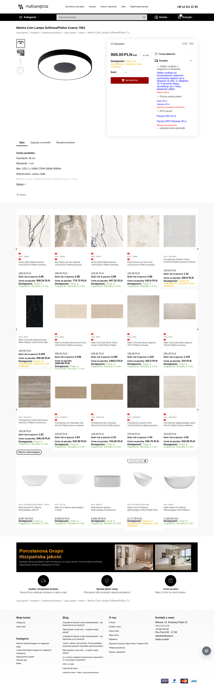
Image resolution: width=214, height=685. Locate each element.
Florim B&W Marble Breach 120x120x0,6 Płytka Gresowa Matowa (32, 263)
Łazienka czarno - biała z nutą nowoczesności (81, 672)
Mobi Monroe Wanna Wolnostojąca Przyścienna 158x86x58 (103, 508)
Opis (22, 142)
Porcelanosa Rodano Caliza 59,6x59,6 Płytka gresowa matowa (179, 260)
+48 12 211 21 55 (187, 6)
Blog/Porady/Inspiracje (139, 7)
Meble (18, 663)
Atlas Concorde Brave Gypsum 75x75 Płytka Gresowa (178, 343)
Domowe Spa (21, 660)
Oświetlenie (21, 653)
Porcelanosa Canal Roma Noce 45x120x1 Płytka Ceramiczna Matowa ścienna (69, 421)
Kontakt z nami (115, 627)
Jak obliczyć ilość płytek (75, 7)
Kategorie (30, 17)
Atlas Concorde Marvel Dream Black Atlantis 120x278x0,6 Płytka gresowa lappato (70, 341)
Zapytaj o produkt (41, 142)
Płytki (18, 647)
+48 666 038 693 (162, 629)
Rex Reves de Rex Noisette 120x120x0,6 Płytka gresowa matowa (68, 263)
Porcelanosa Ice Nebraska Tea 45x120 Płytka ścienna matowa (105, 424)
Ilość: (114, 72)
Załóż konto (21, 627)
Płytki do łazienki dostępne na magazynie (32, 643)
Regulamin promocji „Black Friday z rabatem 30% (128, 644)
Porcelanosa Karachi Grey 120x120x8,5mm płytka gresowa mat (178, 424)
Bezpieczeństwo (65, 142)
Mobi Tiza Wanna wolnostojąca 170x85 (69, 508)
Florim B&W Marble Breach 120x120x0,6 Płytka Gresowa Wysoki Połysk (104, 263)
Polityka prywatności (117, 648)
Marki (123, 7)
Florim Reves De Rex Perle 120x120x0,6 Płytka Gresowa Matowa (140, 263)
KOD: (185, 43)
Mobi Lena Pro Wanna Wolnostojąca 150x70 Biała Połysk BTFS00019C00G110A (143, 508)
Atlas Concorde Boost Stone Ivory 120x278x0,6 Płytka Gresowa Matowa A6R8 (106, 343)
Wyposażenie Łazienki (25, 657)
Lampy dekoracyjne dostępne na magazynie (33, 650)
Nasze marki (114, 631)
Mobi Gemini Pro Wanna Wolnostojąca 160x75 (30, 508)
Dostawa (92, 7)
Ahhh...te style (68, 664)
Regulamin (113, 639)
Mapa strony (114, 635)
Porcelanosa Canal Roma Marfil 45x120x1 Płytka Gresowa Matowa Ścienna (33, 421)
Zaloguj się (20, 622)
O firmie (112, 622)
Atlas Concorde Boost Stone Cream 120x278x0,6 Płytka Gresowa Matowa (140, 343)
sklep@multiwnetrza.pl (164, 636)
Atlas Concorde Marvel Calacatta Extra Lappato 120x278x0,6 (34, 343)
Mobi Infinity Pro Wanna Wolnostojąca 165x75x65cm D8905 (177, 508)
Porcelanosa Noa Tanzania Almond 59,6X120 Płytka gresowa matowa (143, 424)
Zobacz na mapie (162, 639)
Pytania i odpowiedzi (108, 7)
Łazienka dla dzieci (70, 668)
